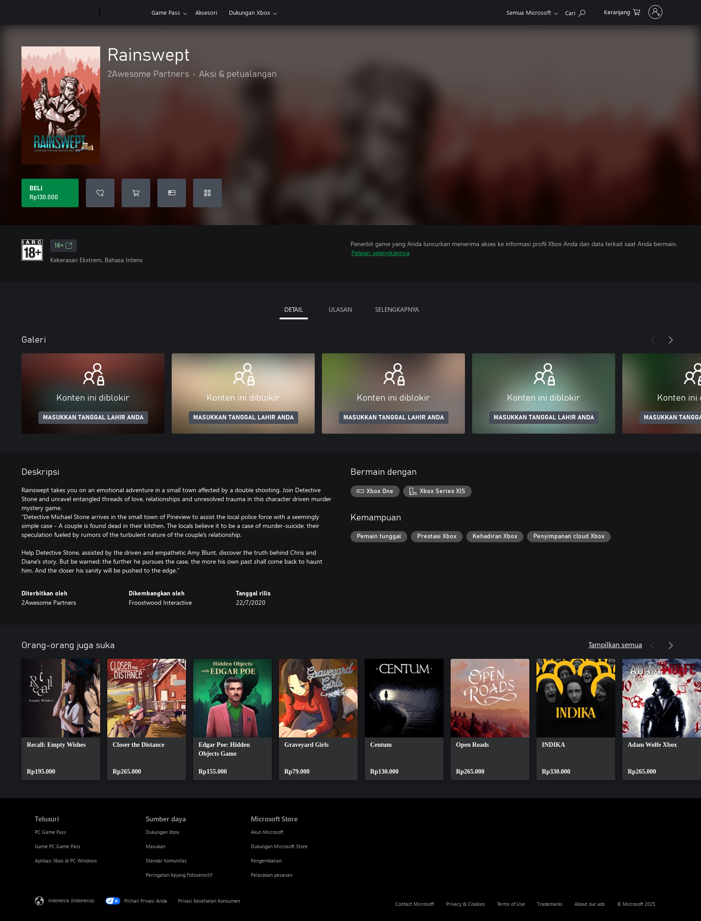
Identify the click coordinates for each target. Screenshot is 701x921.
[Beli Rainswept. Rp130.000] (50, 193)
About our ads (589, 904)
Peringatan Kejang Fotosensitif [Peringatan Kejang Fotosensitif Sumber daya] (179, 875)
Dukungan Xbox (249, 12)
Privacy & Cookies (465, 904)
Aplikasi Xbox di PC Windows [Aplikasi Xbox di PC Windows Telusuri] (66, 860)
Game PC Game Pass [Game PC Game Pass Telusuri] (57, 846)
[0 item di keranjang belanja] (598, 11)
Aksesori (206, 12)
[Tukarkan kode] (207, 193)
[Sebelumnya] (653, 340)
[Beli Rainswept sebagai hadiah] (171, 193)
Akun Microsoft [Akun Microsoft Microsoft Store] (267, 832)
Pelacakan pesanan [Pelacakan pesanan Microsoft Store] (271, 875)
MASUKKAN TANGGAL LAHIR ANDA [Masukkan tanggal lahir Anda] (93, 417)
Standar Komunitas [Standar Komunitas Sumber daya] (166, 860)
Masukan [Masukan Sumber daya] (155, 846)
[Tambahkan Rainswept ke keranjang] (136, 193)
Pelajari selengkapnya (380, 252)
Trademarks (549, 904)
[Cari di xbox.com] (551, 11)
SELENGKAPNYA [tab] (397, 309)
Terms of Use (511, 904)
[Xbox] (124, 12)
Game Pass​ (166, 12)
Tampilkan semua (615, 644)
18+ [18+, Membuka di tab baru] (63, 245)
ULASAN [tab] (340, 309)
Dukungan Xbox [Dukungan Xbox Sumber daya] (162, 832)
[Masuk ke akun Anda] (643, 12)
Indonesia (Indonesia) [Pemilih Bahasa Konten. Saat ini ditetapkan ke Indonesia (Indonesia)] (71, 900)
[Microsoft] (65, 12)
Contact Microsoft (414, 904)
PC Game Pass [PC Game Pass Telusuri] (50, 832)
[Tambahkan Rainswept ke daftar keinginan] (100, 193)
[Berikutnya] (671, 340)
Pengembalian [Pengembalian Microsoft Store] (266, 860)
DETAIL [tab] (293, 309)
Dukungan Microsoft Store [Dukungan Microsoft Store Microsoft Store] (279, 846)
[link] (60, 719)
